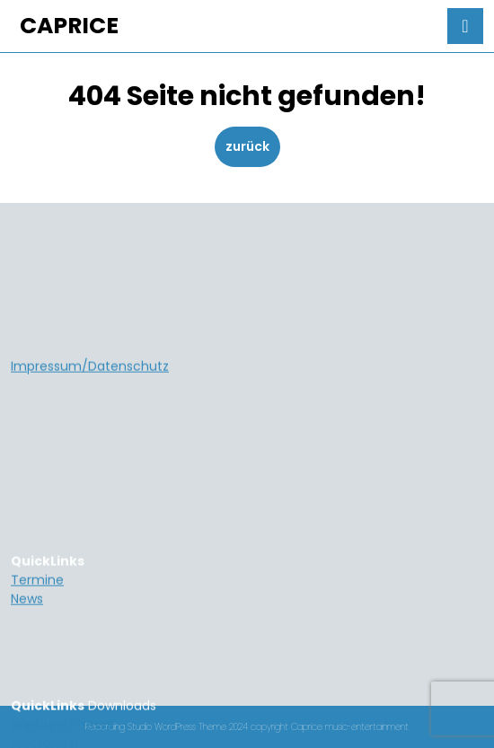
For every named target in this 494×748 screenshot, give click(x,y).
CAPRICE (69, 25)
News (27, 687)
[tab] (465, 26)
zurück (252, 145)
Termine (37, 668)
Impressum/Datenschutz (90, 454)
